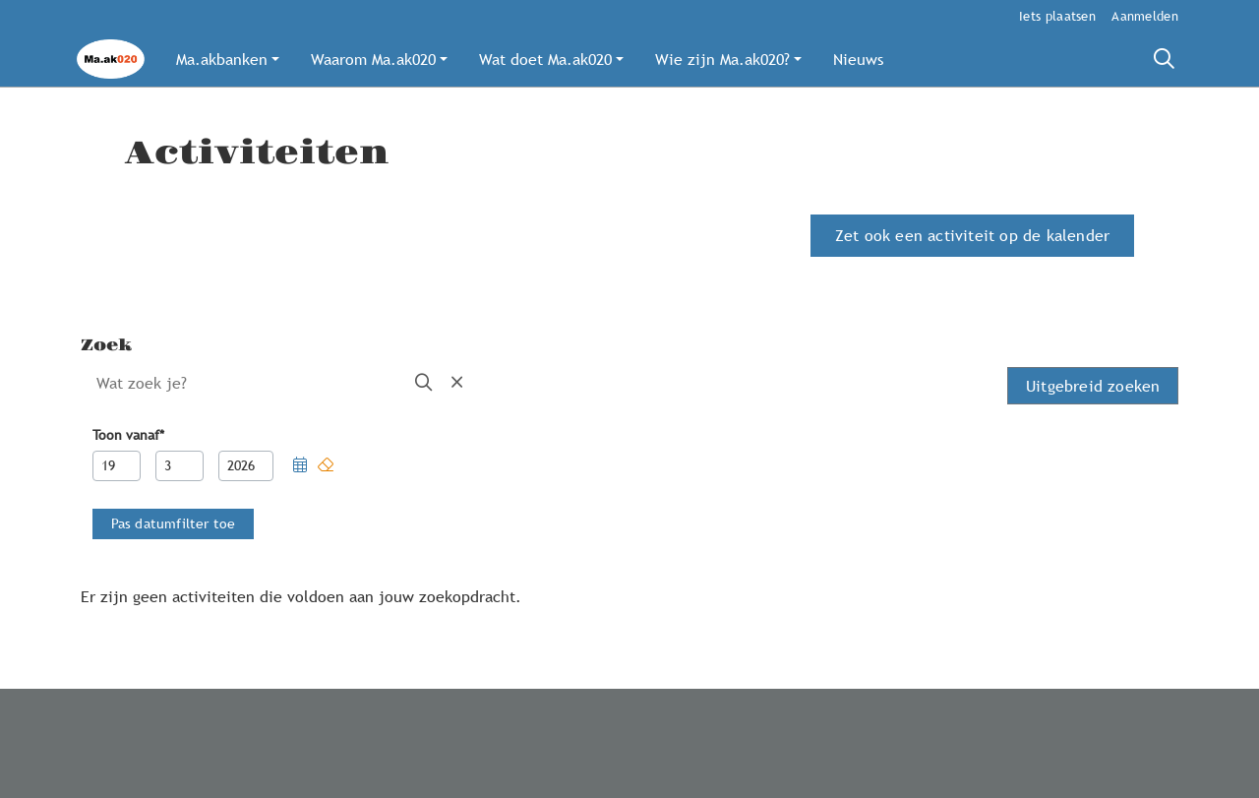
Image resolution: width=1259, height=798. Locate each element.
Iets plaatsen (1057, 16)
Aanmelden (1144, 16)
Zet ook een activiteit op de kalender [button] (972, 235)
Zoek (106, 345)
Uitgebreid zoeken (1093, 386)
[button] (227, 59)
